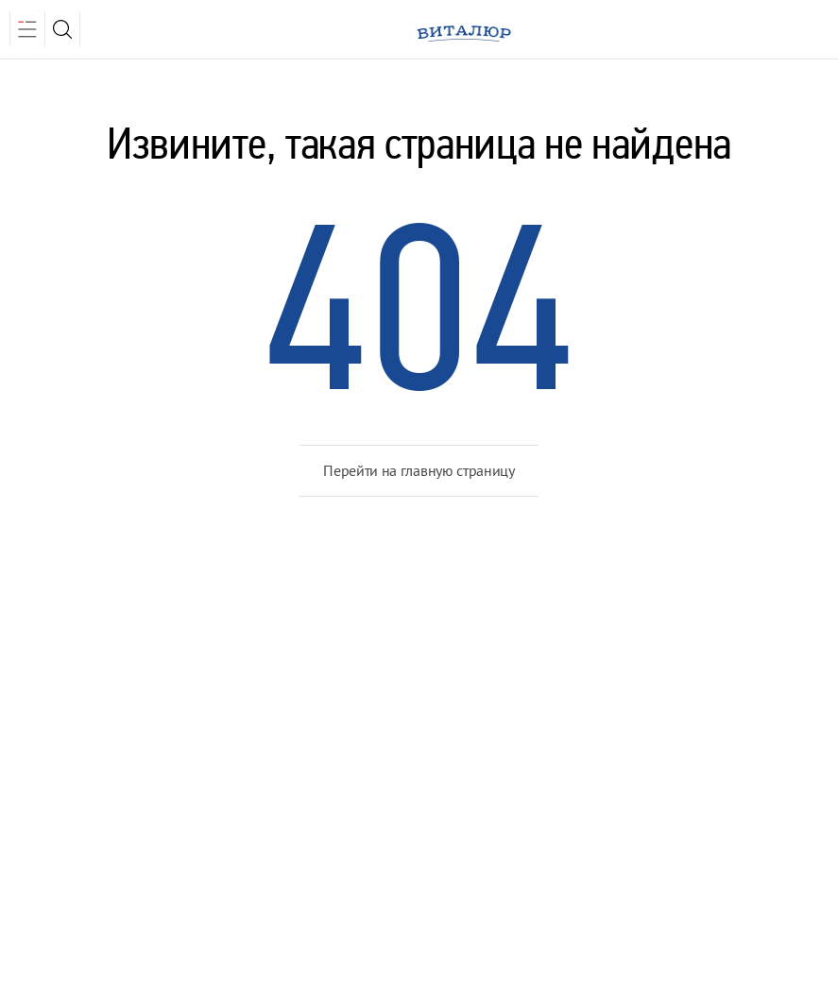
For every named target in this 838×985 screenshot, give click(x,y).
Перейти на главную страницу (418, 470)
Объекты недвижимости (361, 687)
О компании (68, 687)
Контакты (56, 763)
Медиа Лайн (629, 877)
